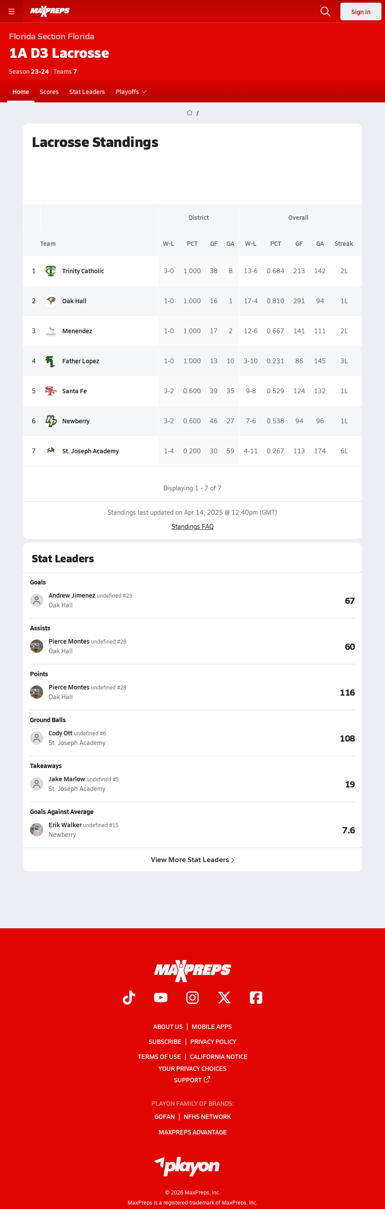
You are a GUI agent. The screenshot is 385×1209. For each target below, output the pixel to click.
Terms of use (159, 1056)
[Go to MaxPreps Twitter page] (224, 999)
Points (39, 674)
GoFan (165, 1116)
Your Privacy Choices (192, 1068)
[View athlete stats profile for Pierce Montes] (111, 646)
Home (20, 91)
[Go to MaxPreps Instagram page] (192, 999)
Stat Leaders (87, 91)
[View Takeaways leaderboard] (273, 783)
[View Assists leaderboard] (273, 646)
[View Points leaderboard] (273, 691)
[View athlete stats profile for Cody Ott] (111, 737)
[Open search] (325, 11)
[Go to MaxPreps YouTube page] (161, 999)
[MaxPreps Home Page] (189, 113)
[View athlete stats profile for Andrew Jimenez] (111, 600)
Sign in (360, 11)
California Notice (219, 1056)
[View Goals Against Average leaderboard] (273, 829)
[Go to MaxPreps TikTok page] (129, 999)
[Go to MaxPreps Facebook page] (256, 999)
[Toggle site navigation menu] (11, 11)
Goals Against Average (62, 811)
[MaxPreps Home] (50, 11)
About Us (168, 1026)
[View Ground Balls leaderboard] (273, 737)
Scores (49, 91)
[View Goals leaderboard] (273, 600)
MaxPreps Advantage (193, 1131)
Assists (40, 628)
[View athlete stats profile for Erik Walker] (111, 829)
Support (192, 1079)
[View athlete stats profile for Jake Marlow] (111, 783)
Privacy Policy (213, 1041)
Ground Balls (48, 719)
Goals (38, 582)
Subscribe (165, 1041)
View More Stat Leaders (192, 859)
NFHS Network (207, 1116)
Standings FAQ (193, 526)
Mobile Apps (212, 1026)
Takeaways (46, 765)
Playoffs (130, 91)
